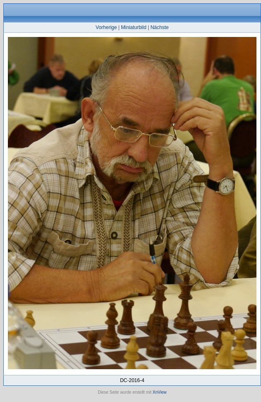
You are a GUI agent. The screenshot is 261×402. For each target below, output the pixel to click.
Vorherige (106, 27)
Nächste (159, 27)
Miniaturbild (133, 27)
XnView (159, 392)
